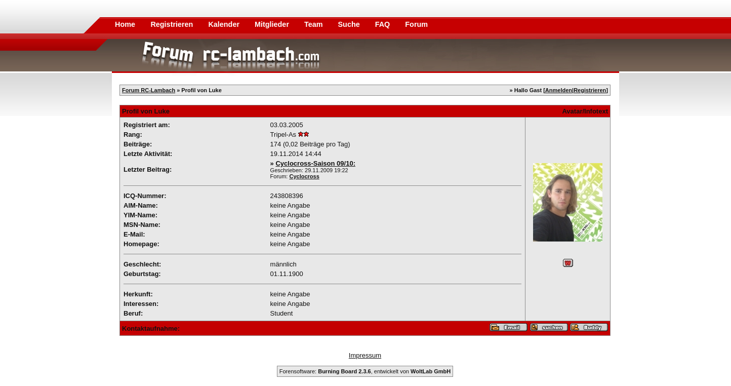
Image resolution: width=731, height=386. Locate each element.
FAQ (383, 24)
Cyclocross (304, 176)
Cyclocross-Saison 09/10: (315, 163)
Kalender (224, 24)
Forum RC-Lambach (148, 90)
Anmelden (558, 90)
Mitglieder (273, 24)
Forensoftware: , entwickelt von (365, 371)
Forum (416, 24)
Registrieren (172, 24)
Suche (350, 24)
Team (314, 24)
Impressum (365, 355)
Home (125, 24)
